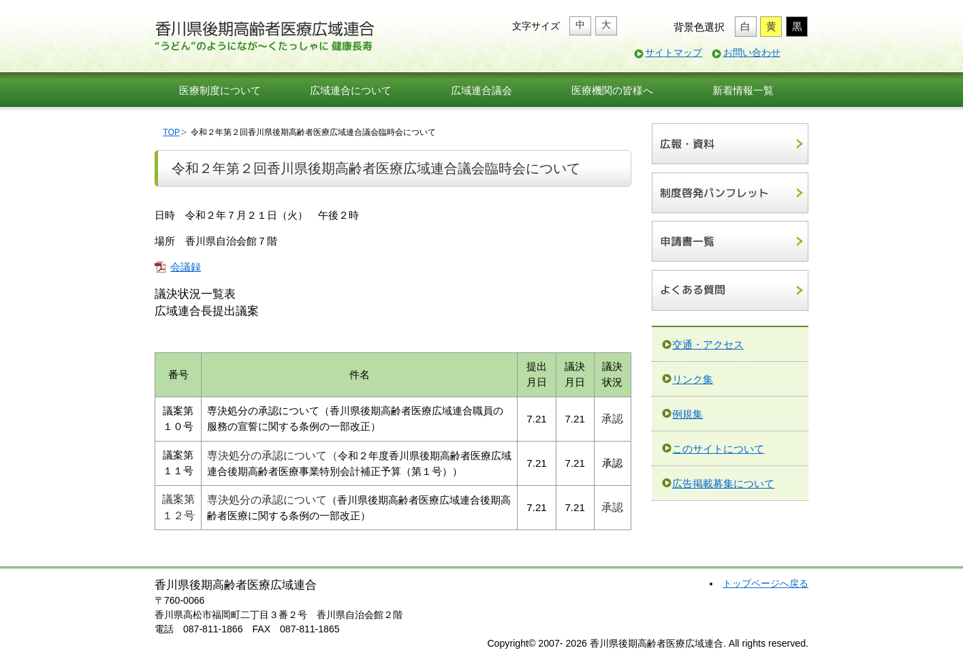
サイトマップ (673, 53)
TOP (171, 132)
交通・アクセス (708, 344)
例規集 (687, 414)
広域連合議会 (481, 90)
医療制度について (220, 90)
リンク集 (692, 379)
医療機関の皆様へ (612, 90)
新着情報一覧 (743, 90)
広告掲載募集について (723, 483)
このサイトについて (718, 449)
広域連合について (351, 90)
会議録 (185, 267)
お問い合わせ (751, 53)
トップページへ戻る (765, 583)
